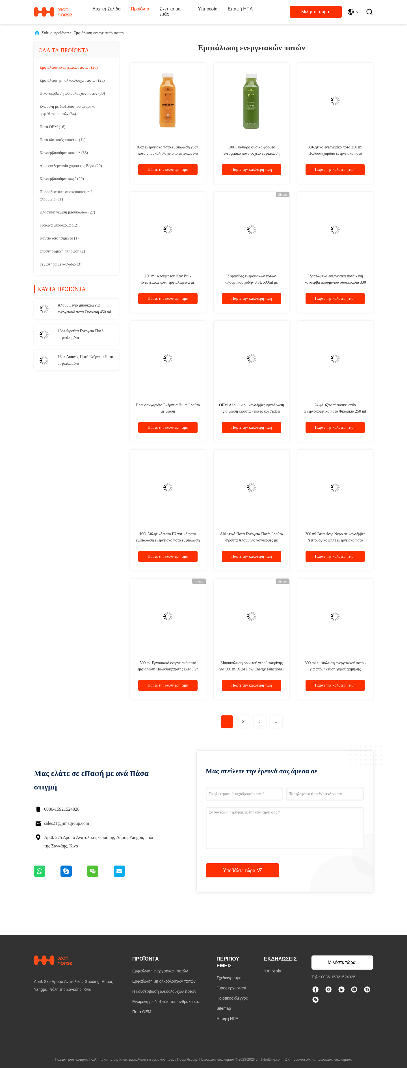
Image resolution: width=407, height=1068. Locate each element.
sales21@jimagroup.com (66, 823)
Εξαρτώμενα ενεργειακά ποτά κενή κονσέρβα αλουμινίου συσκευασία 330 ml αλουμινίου (335, 282)
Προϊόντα (140, 9)
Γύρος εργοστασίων (233, 989)
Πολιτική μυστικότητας (71, 1059)
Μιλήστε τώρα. (315, 11)
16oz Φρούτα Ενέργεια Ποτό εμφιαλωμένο (80, 334)
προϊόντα (61, 33)
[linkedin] (341, 990)
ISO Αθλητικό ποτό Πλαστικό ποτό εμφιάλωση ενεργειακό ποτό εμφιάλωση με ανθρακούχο (168, 540)
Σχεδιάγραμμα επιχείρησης (233, 978)
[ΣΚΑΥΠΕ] (367, 990)
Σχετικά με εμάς (169, 11)
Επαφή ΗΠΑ (240, 9)
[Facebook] (315, 990)
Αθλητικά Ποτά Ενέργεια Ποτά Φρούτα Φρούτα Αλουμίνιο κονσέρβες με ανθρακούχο (251, 540)
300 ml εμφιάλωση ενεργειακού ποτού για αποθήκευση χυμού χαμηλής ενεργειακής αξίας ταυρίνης (335, 669)
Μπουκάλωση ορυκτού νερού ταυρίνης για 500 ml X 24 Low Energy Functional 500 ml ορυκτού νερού (251, 669)
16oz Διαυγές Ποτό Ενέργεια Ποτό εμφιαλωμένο (85, 360)
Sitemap (224, 1008)
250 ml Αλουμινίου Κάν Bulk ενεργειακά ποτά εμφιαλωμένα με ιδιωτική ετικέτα (168, 282)
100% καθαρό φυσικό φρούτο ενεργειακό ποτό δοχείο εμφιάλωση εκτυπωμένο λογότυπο (252, 153)
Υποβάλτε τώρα (242, 870)
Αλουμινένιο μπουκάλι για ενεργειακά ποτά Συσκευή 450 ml (84, 308)
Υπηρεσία (208, 9)
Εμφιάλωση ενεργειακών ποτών (98, 33)
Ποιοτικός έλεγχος (232, 998)
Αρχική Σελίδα (106, 9)
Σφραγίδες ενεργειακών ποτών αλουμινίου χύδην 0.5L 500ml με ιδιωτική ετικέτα (251, 282)
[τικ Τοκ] (328, 990)
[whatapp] (354, 990)
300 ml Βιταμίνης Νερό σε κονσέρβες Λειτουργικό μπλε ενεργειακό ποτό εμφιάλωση (335, 540)
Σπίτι (45, 33)
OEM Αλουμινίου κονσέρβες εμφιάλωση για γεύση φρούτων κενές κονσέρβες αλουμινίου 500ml (251, 411)
